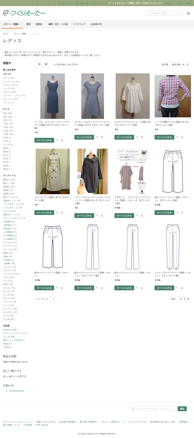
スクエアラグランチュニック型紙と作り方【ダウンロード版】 (132, 123)
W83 (6, 169)
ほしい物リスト (83, 3)
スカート (9, 92)
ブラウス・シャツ (14, 95)
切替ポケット (11, 214)
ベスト (8, 102)
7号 (7, 116)
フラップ (9, 211)
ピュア (9, 336)
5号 (7, 113)
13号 (8, 127)
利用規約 (183, 421)
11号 (8, 123)
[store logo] (24, 13)
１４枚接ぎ (10, 238)
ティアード (10, 245)
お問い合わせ (42, 424)
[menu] (97, 24)
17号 (8, 134)
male (7, 343)
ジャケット (11, 81)
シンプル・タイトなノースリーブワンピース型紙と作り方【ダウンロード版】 (52, 124)
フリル (8, 319)
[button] (57, 140)
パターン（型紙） (20, 33)
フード (7, 280)
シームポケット (12, 207)
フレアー (10, 308)
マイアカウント (66, 3)
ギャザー (10, 312)
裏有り (9, 179)
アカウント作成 (183, 3)
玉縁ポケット (11, 200)
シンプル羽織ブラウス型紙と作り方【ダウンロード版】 (172, 123)
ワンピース (10, 85)
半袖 (7, 256)
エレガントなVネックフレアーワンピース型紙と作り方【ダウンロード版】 (92, 123)
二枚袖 (9, 263)
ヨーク (9, 291)
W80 (6, 165)
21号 (7, 141)
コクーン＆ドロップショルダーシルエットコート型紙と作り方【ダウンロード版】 (92, 200)
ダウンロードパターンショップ (18, 421)
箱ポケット (10, 197)
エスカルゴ (10, 242)
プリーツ (9, 301)
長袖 (8, 252)
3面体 (8, 190)
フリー (7, 144)
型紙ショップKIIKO (13, 340)
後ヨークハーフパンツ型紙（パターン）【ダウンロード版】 (172, 199)
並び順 (165, 64)
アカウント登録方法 (109, 421)
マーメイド (10, 249)
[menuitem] (12, 24)
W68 (6, 151)
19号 (7, 137)
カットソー (10, 98)
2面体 (8, 186)
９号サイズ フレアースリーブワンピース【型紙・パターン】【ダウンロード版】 (132, 200)
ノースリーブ (11, 273)
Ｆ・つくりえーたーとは (134, 421)
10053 (7, 347)
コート (8, 78)
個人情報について (11, 424)
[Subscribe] (182, 408)
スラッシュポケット (14, 217)
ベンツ (8, 305)
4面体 (8, 193)
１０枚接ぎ (10, 231)
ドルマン (9, 266)
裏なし (9, 183)
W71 (6, 155)
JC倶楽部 (28, 424)
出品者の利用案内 (67, 421)
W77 (6, 162)
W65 (6, 148)
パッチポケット (13, 204)
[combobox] (165, 13)
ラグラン (9, 270)
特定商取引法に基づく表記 (163, 421)
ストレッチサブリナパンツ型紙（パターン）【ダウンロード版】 (173, 274)
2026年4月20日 (16, 390)
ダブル (8, 315)
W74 (6, 158)
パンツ (9, 88)
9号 (7, 120)
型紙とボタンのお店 (45, 421)
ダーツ (9, 298)
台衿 (8, 284)
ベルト (9, 287)
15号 (8, 130)
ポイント (169, 3)
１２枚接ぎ (10, 235)
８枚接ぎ (9, 228)
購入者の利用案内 (88, 421)
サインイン (98, 3)
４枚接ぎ (9, 221)
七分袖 (8, 259)
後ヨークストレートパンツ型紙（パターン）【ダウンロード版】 (92, 274)
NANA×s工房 (11, 329)
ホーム (6, 33)
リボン (8, 277)
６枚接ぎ (9, 224)
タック (8, 294)
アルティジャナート (15, 333)
